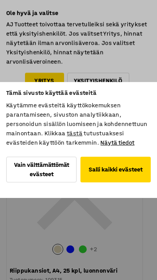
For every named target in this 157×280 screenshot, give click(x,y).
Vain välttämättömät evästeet (41, 169)
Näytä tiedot (117, 142)
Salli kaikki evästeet (116, 169)
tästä (74, 133)
